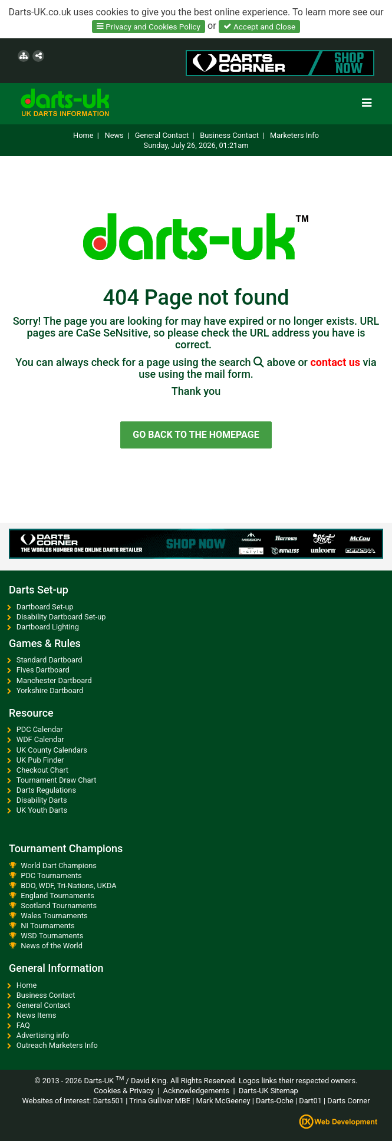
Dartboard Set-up (45, 606)
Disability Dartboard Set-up (61, 616)
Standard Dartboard (50, 659)
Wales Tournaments (54, 915)
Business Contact (229, 135)
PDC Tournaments (51, 875)
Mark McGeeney (223, 1100)
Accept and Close (259, 26)
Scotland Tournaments (59, 905)
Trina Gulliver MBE (158, 1100)
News (114, 135)
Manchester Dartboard (54, 680)
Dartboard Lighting (48, 626)
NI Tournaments (47, 925)
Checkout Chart (42, 770)
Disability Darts (42, 800)
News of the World (52, 945)
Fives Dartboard (43, 669)
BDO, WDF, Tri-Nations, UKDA (68, 885)
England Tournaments (57, 895)
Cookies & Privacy (124, 1090)
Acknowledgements (196, 1090)
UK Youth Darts (42, 810)
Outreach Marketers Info (57, 1045)
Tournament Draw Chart (57, 780)
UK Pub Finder (40, 760)
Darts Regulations (46, 790)
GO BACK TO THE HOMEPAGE (196, 434)
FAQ (23, 1025)
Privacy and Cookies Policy (148, 26)
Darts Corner (348, 1100)
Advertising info (43, 1035)
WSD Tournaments (52, 935)
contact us (336, 362)
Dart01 (310, 1100)
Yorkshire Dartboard (50, 690)
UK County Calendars (52, 750)
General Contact (162, 135)
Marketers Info (294, 135)
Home (83, 135)
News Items (37, 1015)
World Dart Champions (59, 865)
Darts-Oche (275, 1100)
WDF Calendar (40, 739)
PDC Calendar (40, 729)
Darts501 (108, 1100)
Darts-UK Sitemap (268, 1090)
